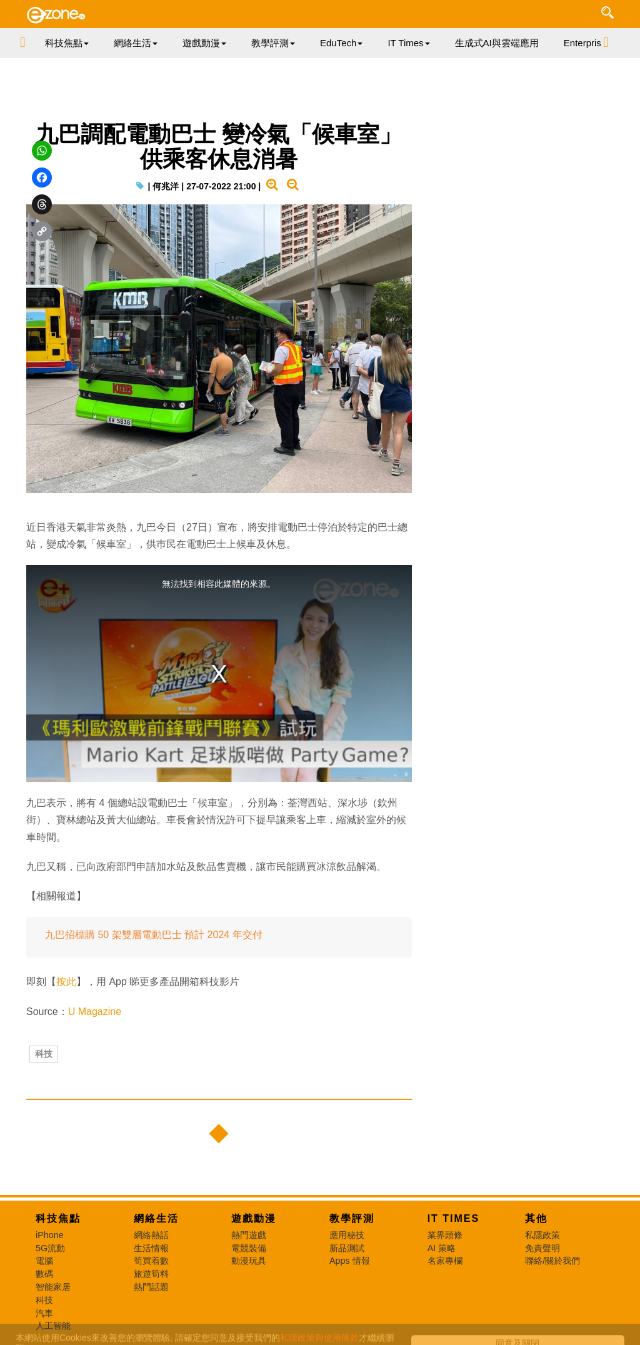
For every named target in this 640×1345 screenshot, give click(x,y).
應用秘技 (346, 1235)
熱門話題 (151, 1287)
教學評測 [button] (273, 43)
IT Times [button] (408, 43)
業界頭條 (445, 1235)
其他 (536, 1218)
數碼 (44, 1274)
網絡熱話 (151, 1235)
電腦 (44, 1261)
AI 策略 (442, 1248)
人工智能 (53, 1326)
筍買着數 (151, 1261)
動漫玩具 (248, 1261)
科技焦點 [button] (67, 43)
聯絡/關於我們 (552, 1261)
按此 (66, 981)
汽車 (44, 1313)
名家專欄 (445, 1261)
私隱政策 (542, 1235)
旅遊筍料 (151, 1274)
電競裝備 (248, 1248)
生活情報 (151, 1248)
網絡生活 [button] (136, 43)
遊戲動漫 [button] (204, 43)
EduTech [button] (341, 43)
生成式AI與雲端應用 (497, 43)
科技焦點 (58, 1218)
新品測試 (346, 1248)
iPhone (50, 1235)
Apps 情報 (349, 1261)
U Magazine (94, 1011)
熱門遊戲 (248, 1235)
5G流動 (50, 1248)
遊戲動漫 (253, 1218)
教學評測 (351, 1218)
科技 (43, 1054)
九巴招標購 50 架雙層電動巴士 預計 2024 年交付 (153, 934)
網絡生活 (156, 1218)
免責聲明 (542, 1248)
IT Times (454, 1218)
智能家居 (53, 1287)
